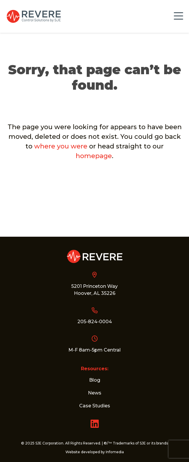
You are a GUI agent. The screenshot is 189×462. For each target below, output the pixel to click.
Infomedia (115, 452)
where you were (60, 146)
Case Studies (94, 406)
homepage (94, 156)
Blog (94, 380)
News (94, 393)
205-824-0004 (94, 321)
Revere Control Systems (33, 16)
